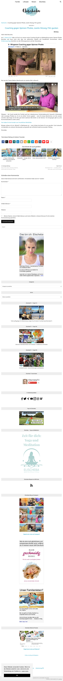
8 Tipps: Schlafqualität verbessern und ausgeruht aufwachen (9, 159)
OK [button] (17, 675)
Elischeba (42, 2)
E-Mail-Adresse (5, 203)
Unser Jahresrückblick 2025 (39, 158)
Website (3, 210)
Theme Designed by (54, 679)
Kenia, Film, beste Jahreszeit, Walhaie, (9, 167)
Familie (17, 2)
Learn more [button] (25, 671)
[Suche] (60, 2)
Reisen (34, 2)
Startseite (4, 23)
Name (3, 197)
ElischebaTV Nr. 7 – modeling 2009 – (53, 167)
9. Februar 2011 (7, 37)
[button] (3, 141)
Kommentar (4, 181)
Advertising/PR (40, 668)
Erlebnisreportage (6, 41)
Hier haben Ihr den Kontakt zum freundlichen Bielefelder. (16, 122)
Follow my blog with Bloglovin (31, 655)
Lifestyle (26, 2)
